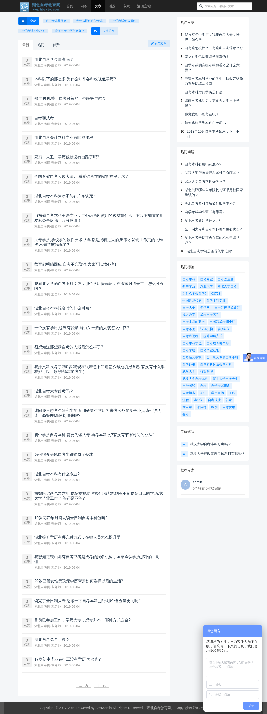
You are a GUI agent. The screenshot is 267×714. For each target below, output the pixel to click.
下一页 (101, 685)
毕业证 (198, 400)
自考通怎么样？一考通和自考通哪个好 (214, 48)
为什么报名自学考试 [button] (89, 21)
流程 (185, 400)
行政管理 (206, 371)
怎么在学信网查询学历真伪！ (207, 57)
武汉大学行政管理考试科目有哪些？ (212, 173)
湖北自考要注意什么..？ (203, 220)
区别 (214, 407)
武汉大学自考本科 (195, 379)
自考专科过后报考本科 (216, 364)
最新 (25, 45)
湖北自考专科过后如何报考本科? (210, 203)
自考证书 (188, 364)
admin (197, 482)
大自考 (187, 407)
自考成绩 (214, 400)
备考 (185, 414)
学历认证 (224, 329)
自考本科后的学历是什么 (203, 92)
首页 (69, 6)
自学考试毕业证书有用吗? (204, 212)
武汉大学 (188, 371)
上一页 (83, 685)
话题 (112, 6)
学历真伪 (217, 393)
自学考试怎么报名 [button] (124, 21)
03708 (215, 293)
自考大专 (188, 307)
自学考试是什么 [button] (56, 21)
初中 (203, 393)
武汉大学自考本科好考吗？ (205, 181)
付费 (56, 45)
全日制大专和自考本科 (222, 357)
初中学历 (188, 286)
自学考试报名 (220, 386)
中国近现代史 (192, 300)
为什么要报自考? (194, 293)
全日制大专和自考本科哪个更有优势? (213, 229)
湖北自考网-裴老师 (48, 65)
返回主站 (144, 6)
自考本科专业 (216, 300)
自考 (203, 386)
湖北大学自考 (227, 286)
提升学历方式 (212, 336)
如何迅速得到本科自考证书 (205, 123)
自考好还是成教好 (227, 307)
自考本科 (188, 279)
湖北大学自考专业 (225, 379)
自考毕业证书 (209, 350)
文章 (98, 6)
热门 (40, 45)
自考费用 (228, 407)
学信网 (205, 307)
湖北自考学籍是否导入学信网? (210, 251)
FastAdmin (104, 708)
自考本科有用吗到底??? (203, 164)
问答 (83, 6)
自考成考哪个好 (217, 343)
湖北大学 (206, 286)
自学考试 (188, 386)
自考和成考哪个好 (222, 322)
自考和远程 (190, 336)
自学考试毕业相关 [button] (33, 31)
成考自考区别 (209, 315)
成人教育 (188, 315)
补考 (229, 400)
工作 (232, 393)
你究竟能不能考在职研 (202, 114)
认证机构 (206, 329)
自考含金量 (225, 279)
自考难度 (188, 329)
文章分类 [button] (103, 31)
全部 (27, 21)
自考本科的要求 (193, 322)
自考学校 (188, 350)
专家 (126, 6)
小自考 (201, 407)
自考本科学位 (192, 343)
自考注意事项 (192, 357)
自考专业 (206, 279)
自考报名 (188, 393)
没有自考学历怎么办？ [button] (69, 31)
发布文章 (158, 43)
